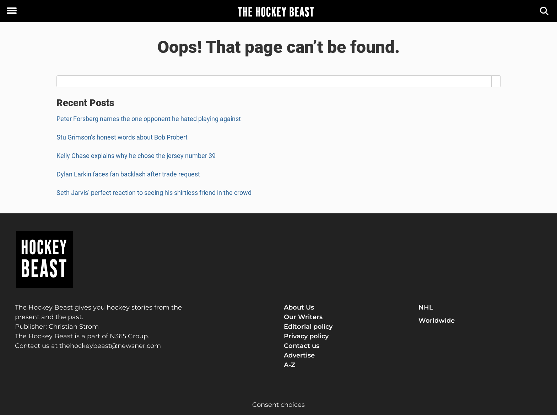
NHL (425, 307)
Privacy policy (306, 336)
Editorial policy (308, 327)
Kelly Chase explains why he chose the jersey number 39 (136, 155)
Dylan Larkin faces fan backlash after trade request (128, 174)
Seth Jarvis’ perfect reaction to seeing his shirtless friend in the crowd (154, 192)
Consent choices (278, 405)
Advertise (299, 355)
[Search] (545, 11)
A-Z (289, 365)
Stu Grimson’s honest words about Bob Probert (122, 137)
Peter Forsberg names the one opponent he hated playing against (148, 118)
